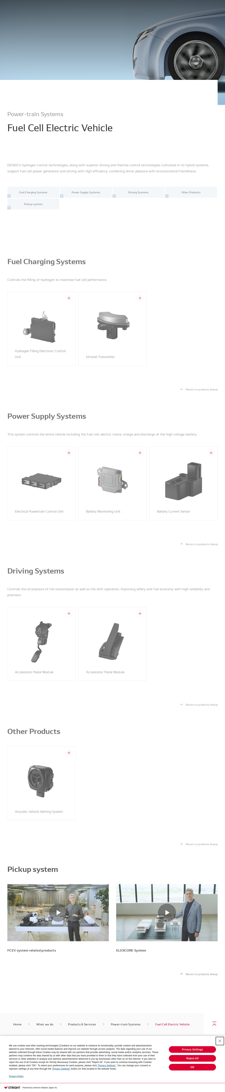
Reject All (192, 1058)
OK (192, 1067)
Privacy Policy (16, 1076)
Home (17, 1024)
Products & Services (82, 1024)
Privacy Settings (192, 1049)
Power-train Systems (126, 1024)
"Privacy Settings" (107, 1065)
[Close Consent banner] (220, 1041)
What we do (44, 1024)
